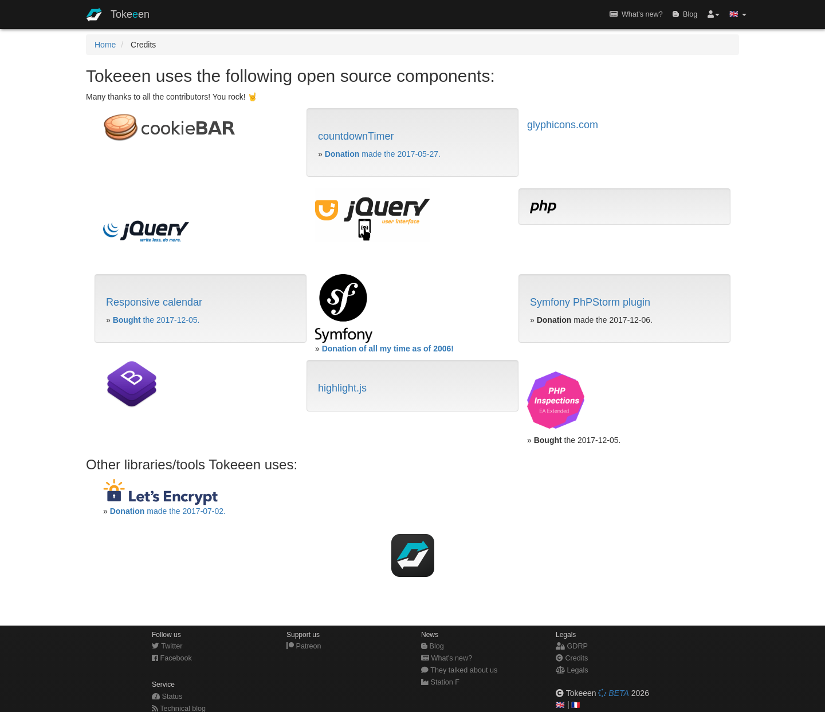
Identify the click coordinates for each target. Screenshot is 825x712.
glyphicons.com (562, 124)
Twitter (167, 646)
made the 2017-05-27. (383, 154)
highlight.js (342, 388)
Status (167, 697)
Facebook (172, 658)
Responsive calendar (154, 302)
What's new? (636, 14)
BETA (613, 693)
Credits (572, 658)
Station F (440, 682)
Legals (572, 670)
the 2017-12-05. (156, 320)
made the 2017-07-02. (168, 511)
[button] (713, 14)
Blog (685, 14)
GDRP (572, 646)
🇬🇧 (560, 705)
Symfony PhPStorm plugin (590, 302)
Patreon (303, 646)
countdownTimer (356, 136)
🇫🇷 (575, 705)
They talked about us (459, 670)
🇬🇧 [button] (738, 14)
